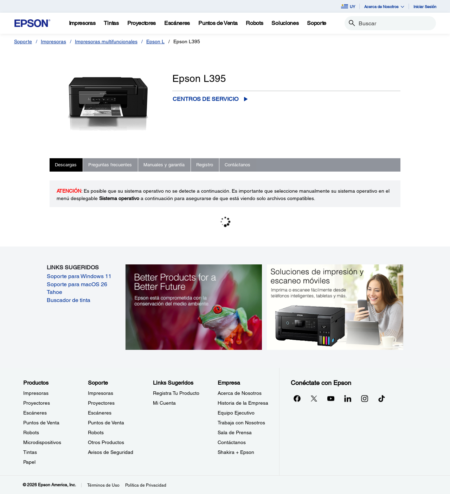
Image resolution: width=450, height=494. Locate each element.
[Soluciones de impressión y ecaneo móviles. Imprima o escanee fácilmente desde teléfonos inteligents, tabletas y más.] (335, 306)
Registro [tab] (204, 164)
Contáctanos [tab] (237, 164)
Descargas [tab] (66, 164)
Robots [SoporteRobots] (96, 432)
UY (348, 6)
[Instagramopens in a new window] (364, 398)
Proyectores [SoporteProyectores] (101, 403)
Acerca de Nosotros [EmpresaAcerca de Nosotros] (240, 393)
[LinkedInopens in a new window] (347, 398)
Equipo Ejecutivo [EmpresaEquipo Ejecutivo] (236, 413)
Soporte (23, 41)
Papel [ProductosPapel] (29, 462)
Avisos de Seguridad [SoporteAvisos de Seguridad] (110, 452)
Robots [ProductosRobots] (31, 432)
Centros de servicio (205, 99)
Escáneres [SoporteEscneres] (99, 413)
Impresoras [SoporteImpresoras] (100, 393)
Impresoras (53, 41)
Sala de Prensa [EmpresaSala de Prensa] (235, 432)
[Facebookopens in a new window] (297, 398)
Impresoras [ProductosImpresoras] (36, 393)
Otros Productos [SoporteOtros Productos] (106, 442)
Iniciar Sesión (424, 6)
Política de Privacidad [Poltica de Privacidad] (145, 485)
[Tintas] (111, 23)
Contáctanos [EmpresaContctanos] (232, 442)
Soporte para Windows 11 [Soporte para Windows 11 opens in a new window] (79, 276)
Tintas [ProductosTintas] (30, 452)
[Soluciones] (285, 23)
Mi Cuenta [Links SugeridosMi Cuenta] (164, 403)
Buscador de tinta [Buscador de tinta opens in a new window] (68, 300)
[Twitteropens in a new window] (314, 398)
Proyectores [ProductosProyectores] (36, 403)
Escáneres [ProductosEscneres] (35, 413)
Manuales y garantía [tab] (164, 164)
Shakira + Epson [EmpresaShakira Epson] (236, 452)
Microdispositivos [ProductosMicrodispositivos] (42, 442)
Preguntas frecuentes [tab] (110, 164)
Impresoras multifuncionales (106, 41)
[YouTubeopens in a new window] (330, 398)
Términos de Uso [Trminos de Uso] (103, 485)
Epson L (155, 41)
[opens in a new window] (381, 398)
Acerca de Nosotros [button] (384, 6)
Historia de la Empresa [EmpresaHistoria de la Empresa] (243, 403)
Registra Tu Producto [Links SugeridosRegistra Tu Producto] (176, 393)
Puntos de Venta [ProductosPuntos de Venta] (41, 422)
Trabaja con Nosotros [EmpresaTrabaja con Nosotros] (241, 422)
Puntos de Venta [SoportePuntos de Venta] (106, 422)
